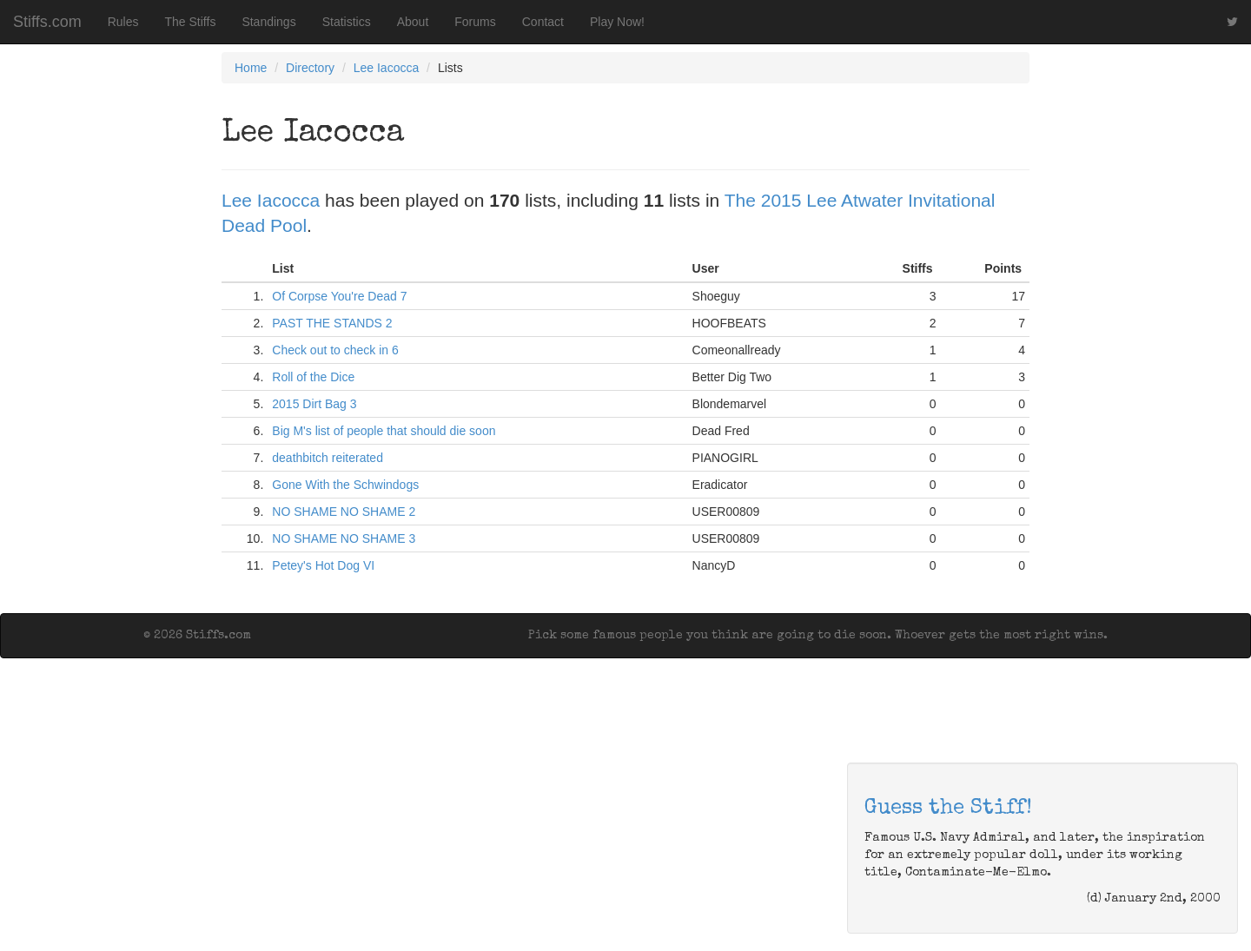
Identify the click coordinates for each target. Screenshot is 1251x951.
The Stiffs (190, 22)
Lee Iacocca (387, 68)
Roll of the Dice (313, 377)
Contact (543, 22)
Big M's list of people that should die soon (383, 431)
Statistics (346, 22)
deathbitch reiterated (327, 458)
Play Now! (617, 22)
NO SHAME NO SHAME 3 (343, 538)
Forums (474, 22)
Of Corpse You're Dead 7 (339, 296)
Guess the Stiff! (948, 808)
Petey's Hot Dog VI (323, 565)
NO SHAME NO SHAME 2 (343, 511)
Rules (123, 22)
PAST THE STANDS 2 (332, 323)
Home (251, 68)
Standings (268, 22)
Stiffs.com (47, 21)
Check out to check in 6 (335, 350)
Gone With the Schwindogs (345, 485)
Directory (310, 68)
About (413, 22)
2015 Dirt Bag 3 (314, 404)
